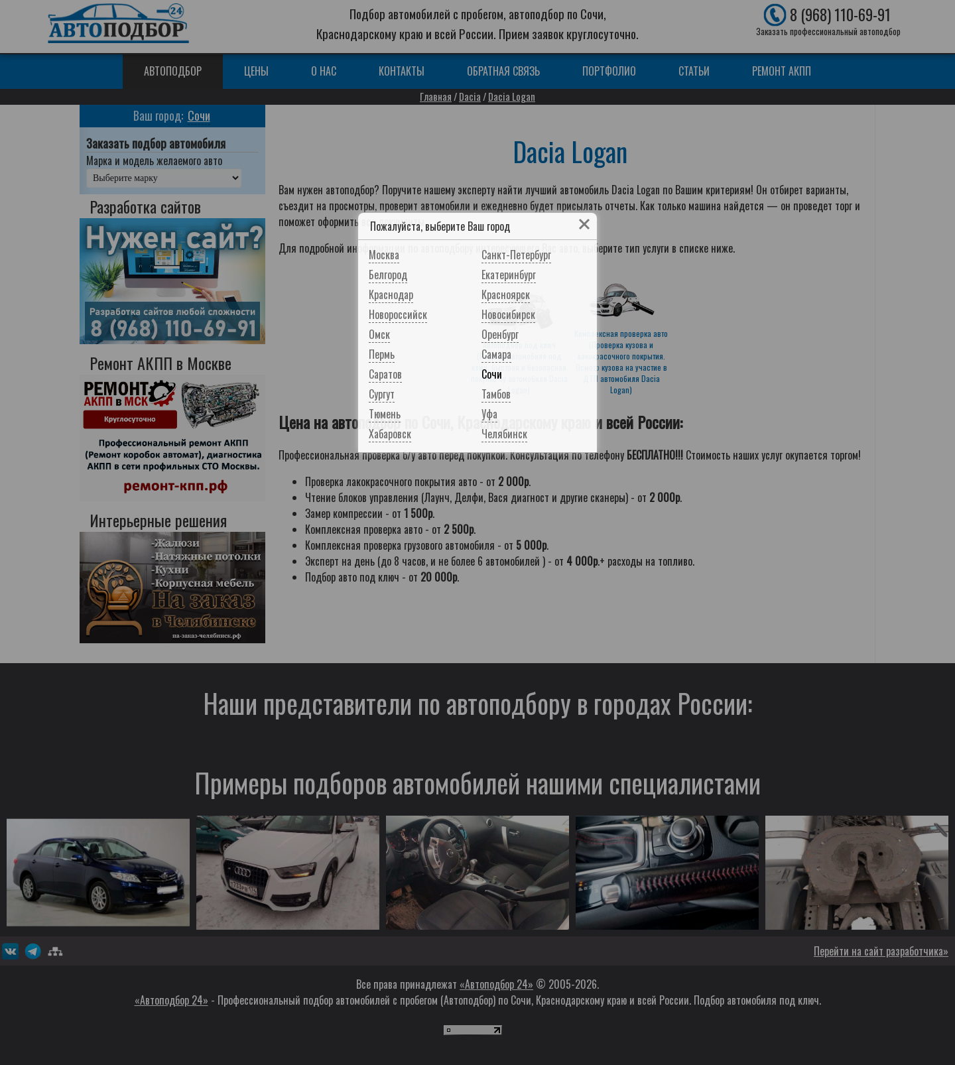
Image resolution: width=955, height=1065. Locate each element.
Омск (379, 334)
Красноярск (505, 294)
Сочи (491, 374)
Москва (384, 255)
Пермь (382, 354)
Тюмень (385, 414)
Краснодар (391, 294)
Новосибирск (508, 314)
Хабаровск (390, 434)
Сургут (382, 394)
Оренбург (500, 334)
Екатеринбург (508, 274)
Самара (496, 354)
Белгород (388, 274)
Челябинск (504, 434)
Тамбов (496, 394)
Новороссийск (398, 314)
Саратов (385, 374)
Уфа (489, 414)
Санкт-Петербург (516, 255)
